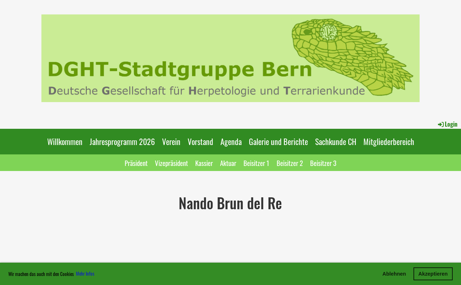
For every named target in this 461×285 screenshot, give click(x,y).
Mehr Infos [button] (85, 273)
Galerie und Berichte (278, 141)
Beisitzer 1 (256, 163)
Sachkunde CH (335, 141)
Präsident (136, 163)
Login (447, 124)
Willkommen (64, 141)
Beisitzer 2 (290, 163)
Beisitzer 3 (323, 163)
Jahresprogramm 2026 (122, 141)
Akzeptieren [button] (433, 274)
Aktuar (228, 163)
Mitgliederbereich (388, 141)
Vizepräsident (171, 163)
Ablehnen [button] (394, 274)
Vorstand (200, 141)
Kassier (204, 163)
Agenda (231, 141)
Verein (171, 141)
